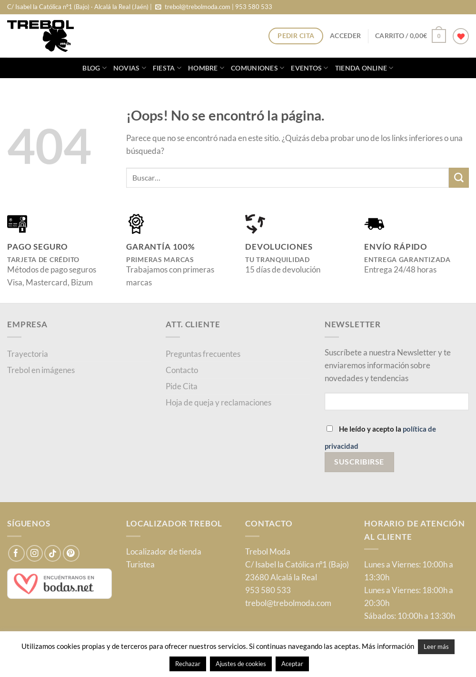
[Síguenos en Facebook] (16, 553)
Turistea (140, 564)
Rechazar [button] (187, 663)
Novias (129, 67)
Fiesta (167, 67)
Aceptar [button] (292, 663)
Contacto (182, 370)
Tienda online (364, 67)
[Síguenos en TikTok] (52, 553)
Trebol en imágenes (41, 370)
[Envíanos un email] (158, 7)
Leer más (436, 646)
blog (94, 67)
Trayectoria (27, 354)
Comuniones (257, 67)
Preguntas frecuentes (203, 354)
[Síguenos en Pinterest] (71, 553)
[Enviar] (459, 177)
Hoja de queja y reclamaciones (218, 402)
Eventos (309, 67)
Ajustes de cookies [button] (241, 663)
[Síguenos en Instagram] (34, 553)
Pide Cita (182, 386)
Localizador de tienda (163, 551)
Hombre (206, 67)
